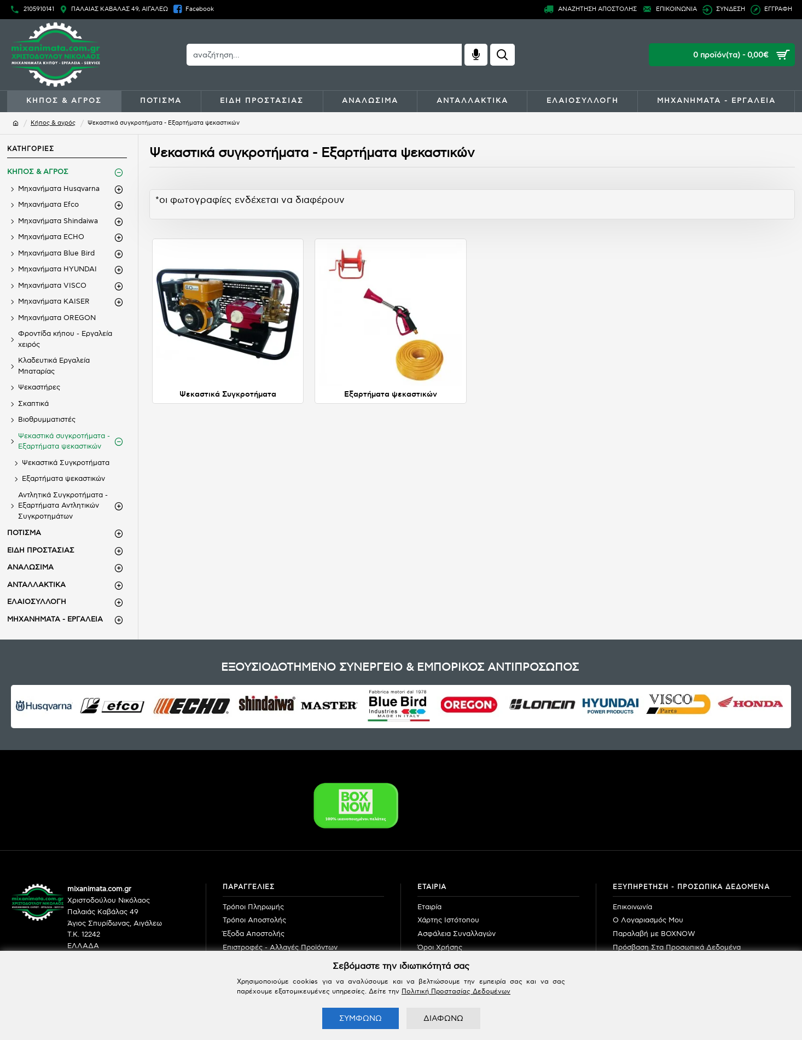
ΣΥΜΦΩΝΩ (360, 1018)
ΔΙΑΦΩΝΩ (443, 1018)
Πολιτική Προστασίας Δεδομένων (456, 991)
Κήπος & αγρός (53, 122)
